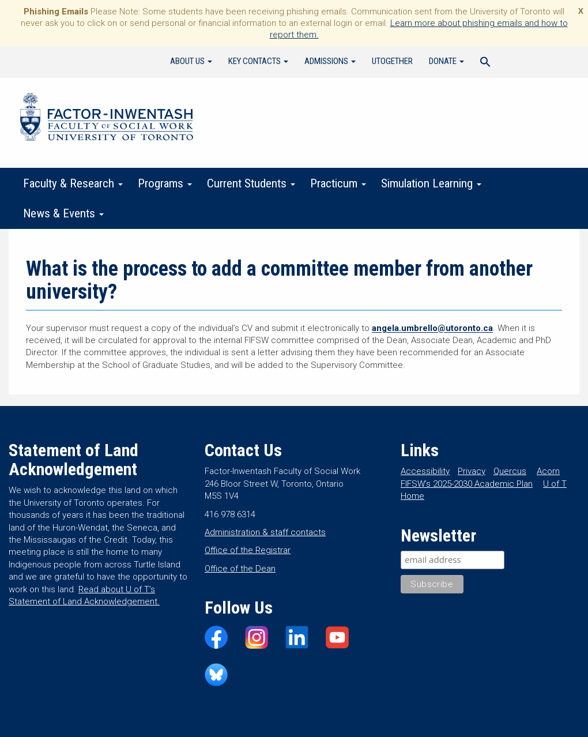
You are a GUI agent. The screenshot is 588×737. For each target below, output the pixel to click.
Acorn (548, 471)
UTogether (392, 61)
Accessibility (425, 471)
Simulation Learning (431, 183)
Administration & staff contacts (265, 532)
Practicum (338, 183)
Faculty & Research (73, 183)
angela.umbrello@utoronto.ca (432, 328)
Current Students (251, 183)
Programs (165, 183)
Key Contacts (258, 61)
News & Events (63, 213)
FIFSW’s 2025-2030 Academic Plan (467, 484)
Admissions (330, 61)
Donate (446, 61)
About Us (191, 61)
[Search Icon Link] (485, 63)
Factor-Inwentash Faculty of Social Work (106, 119)
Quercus (509, 471)
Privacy (471, 471)
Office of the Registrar (248, 550)
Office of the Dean (240, 568)
